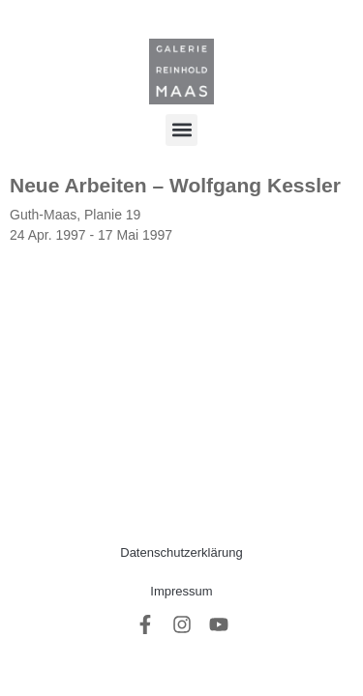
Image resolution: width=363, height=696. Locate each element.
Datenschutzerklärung (181, 552)
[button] (181, 130)
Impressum (181, 591)
